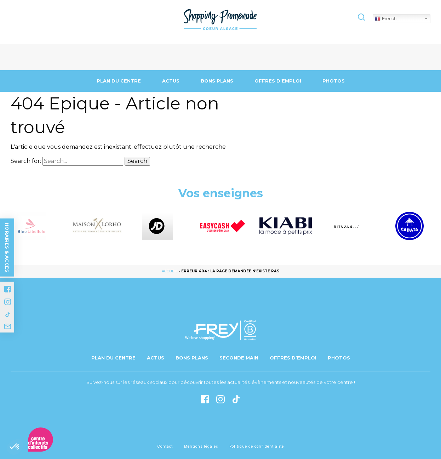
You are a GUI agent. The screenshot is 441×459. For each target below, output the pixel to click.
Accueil (170, 271)
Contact (165, 446)
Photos (333, 81)
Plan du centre (119, 81)
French (385, 18)
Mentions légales (201, 446)
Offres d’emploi (277, 81)
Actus (170, 81)
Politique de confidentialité (256, 446)
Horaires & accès (7, 247)
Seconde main (238, 358)
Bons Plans (217, 81)
